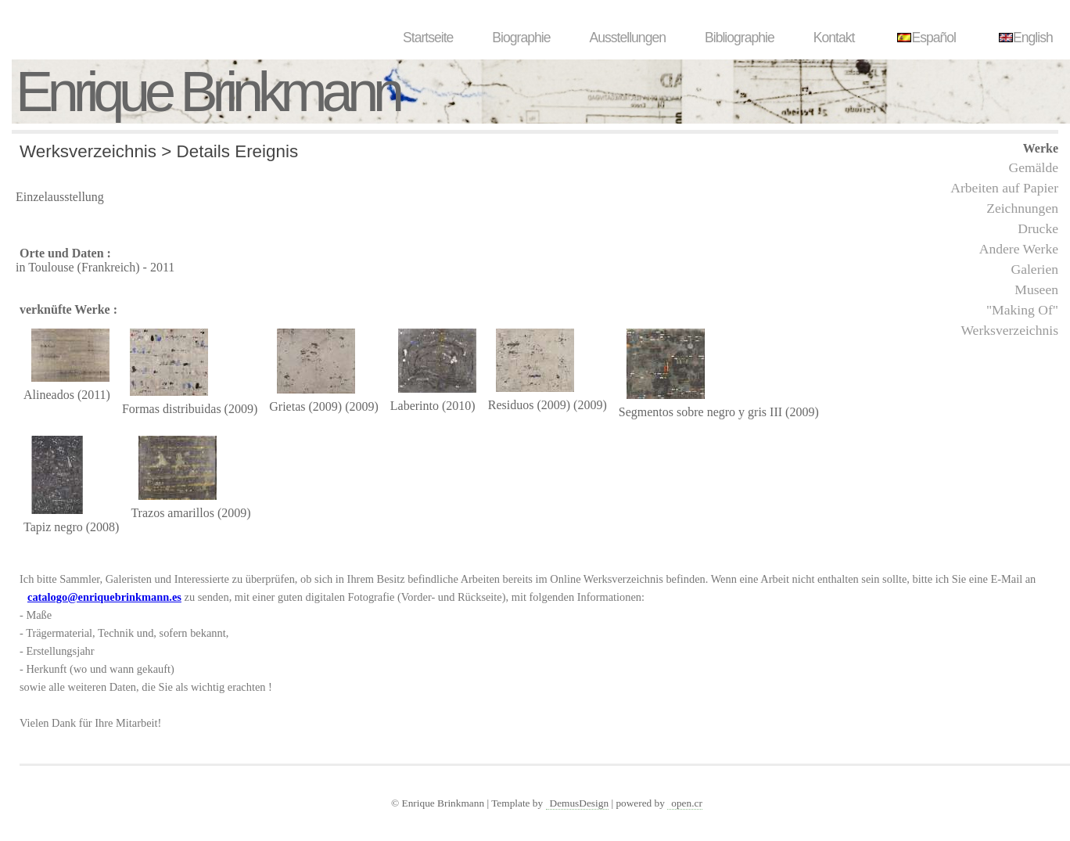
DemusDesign (579, 803)
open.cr (686, 803)
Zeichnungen (1022, 208)
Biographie (521, 37)
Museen (1036, 289)
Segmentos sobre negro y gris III (700, 412)
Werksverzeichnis (1009, 330)
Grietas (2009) (305, 406)
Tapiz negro (53, 527)
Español (924, 37)
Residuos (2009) (529, 405)
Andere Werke (1018, 249)
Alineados (48, 394)
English (1024, 37)
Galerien (1034, 269)
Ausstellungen (627, 37)
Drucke (1038, 228)
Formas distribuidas (171, 408)
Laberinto (414, 405)
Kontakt (834, 37)
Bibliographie (739, 37)
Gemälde (1033, 167)
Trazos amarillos (172, 512)
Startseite (428, 37)
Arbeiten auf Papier (1004, 188)
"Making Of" (1022, 310)
